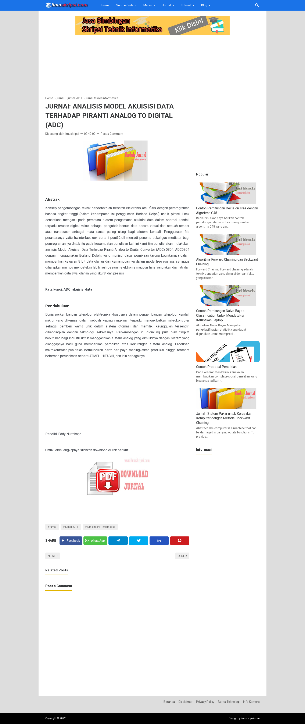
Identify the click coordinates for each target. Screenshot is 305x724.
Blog (204, 5)
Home (105, 5)
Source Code (124, 5)
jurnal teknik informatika (101, 526)
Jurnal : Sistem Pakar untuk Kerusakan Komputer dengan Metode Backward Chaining (224, 418)
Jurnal (166, 5)
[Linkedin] (159, 540)
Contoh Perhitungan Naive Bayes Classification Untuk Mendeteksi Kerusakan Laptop (220, 315)
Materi (147, 5)
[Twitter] (95, 540)
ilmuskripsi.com (250, 718)
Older (182, 556)
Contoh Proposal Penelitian (216, 367)
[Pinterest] (179, 540)
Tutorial (186, 5)
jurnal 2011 (71, 526)
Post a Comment (112, 133)
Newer (53, 556)
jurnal (53, 526)
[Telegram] (118, 540)
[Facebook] (71, 540)
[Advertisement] (117, 66)
